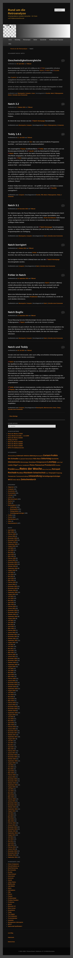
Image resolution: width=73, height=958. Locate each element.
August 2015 (11, 787)
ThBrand (29, 63)
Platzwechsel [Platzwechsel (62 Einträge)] (39, 465)
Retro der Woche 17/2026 (15, 433)
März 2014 (11, 821)
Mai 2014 (10, 817)
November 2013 (12, 829)
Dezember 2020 (12, 658)
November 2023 (12, 588)
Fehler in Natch (17, 275)
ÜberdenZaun (12, 519)
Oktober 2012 (12, 855)
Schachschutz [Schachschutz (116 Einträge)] (39, 473)
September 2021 (12, 640)
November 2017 (12, 732)
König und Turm (12, 439)
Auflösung (13, 507)
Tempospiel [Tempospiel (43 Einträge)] (52, 473)
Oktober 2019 (12, 686)
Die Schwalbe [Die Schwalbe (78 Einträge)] (13, 459)
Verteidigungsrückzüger (17, 513)
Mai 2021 (10, 648)
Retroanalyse (26, 39)
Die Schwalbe (12, 870)
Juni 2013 (11, 839)
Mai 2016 (10, 769)
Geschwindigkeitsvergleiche (24, 60)
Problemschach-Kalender (56, 39)
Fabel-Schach (12, 874)
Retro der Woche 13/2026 (15, 445)
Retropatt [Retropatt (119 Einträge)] (56, 469)
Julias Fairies (12, 882)
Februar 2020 (12, 678)
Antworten (60, 125)
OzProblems (11, 890)
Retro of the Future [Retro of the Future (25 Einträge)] (47, 469)
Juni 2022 (11, 622)
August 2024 (11, 570)
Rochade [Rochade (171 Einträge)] (12, 472)
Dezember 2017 (12, 730)
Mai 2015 (10, 793)
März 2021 (11, 652)
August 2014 (11, 811)
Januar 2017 (11, 752)
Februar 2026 (12, 534)
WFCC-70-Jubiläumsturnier (16, 447)
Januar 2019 (11, 704)
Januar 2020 (11, 680)
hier (31, 142)
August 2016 (11, 763)
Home (10, 39)
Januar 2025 (11, 560)
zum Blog (10, 933)
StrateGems (11, 910)
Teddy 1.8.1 (14, 134)
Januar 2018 (11, 728)
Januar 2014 (11, 825)
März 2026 (11, 532)
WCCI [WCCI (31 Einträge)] (14, 479)
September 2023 (12, 592)
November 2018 (12, 708)
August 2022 (11, 618)
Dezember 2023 (12, 586)
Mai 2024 (10, 576)
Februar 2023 (12, 606)
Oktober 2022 (12, 614)
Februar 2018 (12, 726)
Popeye (23, 149)
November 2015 (12, 781)
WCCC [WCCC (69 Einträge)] (10, 479)
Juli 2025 (10, 548)
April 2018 (11, 722)
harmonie (11, 878)
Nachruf (10, 501)
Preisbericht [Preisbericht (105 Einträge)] (50, 465)
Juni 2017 (11, 742)
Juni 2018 (11, 718)
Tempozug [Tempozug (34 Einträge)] (59, 473)
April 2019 (11, 698)
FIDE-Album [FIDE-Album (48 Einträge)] (37, 458)
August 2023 (11, 594)
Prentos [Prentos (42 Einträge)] (57, 465)
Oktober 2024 (12, 566)
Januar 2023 (11, 608)
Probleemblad (12, 898)
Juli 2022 (10, 620)
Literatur (10, 495)
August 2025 (11, 546)
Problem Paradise (13, 900)
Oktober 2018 (12, 710)
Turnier (10, 517)
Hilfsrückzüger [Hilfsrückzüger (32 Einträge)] (24, 462)
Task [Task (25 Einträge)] (47, 472)
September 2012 (12, 857)
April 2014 (11, 819)
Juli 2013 (10, 837)
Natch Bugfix (15, 312)
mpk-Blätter (11, 886)
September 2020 (12, 664)
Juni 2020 (11, 670)
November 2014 (12, 805)
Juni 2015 (11, 791)
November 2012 (12, 853)
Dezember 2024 (12, 562)
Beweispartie (21, 93)
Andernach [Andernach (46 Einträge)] (19, 455)
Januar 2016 (11, 777)
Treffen (10, 515)
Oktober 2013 (12, 831)
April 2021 (11, 650)
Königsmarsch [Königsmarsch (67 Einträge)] (41, 462)
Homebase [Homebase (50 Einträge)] (32, 462)
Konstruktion (12, 493)
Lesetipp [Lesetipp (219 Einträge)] (51, 462)
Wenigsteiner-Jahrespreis (15, 922)
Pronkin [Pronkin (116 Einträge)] (11, 469)
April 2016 (11, 771)
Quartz (10, 904)
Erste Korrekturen (50, 217)
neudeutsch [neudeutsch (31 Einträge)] (26, 465)
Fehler (34, 252)
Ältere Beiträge (13, 416)
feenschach (11, 876)
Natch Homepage (39, 121)
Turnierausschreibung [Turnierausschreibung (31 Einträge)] (22, 476)
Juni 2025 (11, 550)
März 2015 (11, 797)
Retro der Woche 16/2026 (15, 437)
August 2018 (11, 714)
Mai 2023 (10, 600)
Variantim (11, 920)
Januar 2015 (11, 801)
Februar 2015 (12, 799)
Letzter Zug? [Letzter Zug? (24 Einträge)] (60, 462)
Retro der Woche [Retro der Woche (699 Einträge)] (31, 468)
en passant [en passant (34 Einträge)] (22, 458)
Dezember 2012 (12, 851)
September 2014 (12, 809)
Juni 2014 (11, 815)
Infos (9, 44)
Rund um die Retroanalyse (18, 48)
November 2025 (12, 540)
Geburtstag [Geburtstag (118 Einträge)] (46, 458)
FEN (19, 158)
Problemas (11, 902)
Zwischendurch (12, 523)
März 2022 (11, 628)
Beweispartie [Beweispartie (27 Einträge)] (39, 455)
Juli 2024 (10, 572)
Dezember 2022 (12, 610)
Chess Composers (13, 864)
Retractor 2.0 (11, 906)
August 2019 (11, 690)
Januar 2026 (11, 536)
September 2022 (12, 616)
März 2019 (11, 700)
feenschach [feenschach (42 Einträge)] (29, 458)
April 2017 (11, 747)
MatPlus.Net (11, 884)
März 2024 (11, 580)
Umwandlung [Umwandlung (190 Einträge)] (35, 476)
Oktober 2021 (12, 638)
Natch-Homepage (54, 259)
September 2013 (12, 833)
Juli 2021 (10, 644)
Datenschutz (11, 941)
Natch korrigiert (17, 244)
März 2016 (11, 773)
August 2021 (11, 642)
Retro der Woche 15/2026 (15, 441)
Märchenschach (48, 407)
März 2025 (11, 556)
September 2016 (12, 761)
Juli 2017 (10, 740)
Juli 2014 (10, 813)
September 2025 (12, 544)
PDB (43, 68)
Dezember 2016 (12, 754)
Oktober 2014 (12, 807)
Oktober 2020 (12, 662)
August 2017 (11, 738)
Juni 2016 (11, 767)
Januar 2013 (11, 849)
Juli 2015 (10, 789)
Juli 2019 (10, 692)
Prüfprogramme (59, 93)
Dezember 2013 (12, 827)
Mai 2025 (10, 552)
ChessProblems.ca (13, 866)
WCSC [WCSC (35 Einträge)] (18, 479)
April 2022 (11, 626)
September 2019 (12, 688)
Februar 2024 (12, 582)
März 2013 (11, 845)
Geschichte (43, 39)
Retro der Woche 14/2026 (15, 443)
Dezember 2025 (12, 538)
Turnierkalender (12, 918)
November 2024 (12, 564)
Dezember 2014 (12, 803)
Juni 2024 (11, 574)
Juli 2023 (10, 596)
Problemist (33, 296)
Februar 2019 (12, 702)
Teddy (41, 149)
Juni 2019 (11, 694)
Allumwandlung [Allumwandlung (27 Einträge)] (12, 455)
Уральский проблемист (15, 926)
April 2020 (11, 674)
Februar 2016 (12, 775)
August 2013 (11, 835)
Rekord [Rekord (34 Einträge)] (17, 469)
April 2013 (11, 843)
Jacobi (31, 151)
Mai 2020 (10, 672)
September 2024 (12, 568)
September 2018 (12, 712)
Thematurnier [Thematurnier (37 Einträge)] (12, 476)
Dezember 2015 (12, 779)
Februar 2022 (12, 630)
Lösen (33, 93)
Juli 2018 (10, 716)
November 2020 (12, 660)
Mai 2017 (10, 745)
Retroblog (17, 39)
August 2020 (11, 666)
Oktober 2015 (12, 783)
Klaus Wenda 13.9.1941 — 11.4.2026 (18, 435)
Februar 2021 (12, 654)
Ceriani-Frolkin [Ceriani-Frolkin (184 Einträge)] (50, 455)
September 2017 (12, 736)
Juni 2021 (11, 646)
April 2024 (11, 578)
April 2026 (11, 530)
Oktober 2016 (12, 758)
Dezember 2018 (12, 706)
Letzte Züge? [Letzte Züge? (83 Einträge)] (13, 465)
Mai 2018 (10, 720)
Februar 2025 (12, 558)
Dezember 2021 (12, 634)
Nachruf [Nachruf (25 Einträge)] (20, 465)
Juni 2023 (11, 598)
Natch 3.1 (13, 205)
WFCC (10, 924)
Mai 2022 (10, 624)
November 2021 (12, 636)
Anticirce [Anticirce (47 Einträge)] (27, 455)
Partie (9, 503)
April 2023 (11, 602)
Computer (28, 93)
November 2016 (12, 756)
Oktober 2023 (12, 590)
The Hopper (11, 914)
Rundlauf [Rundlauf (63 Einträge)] (20, 473)
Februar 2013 (12, 847)
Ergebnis (14, 77)
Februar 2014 (12, 823)
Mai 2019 (10, 696)
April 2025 (11, 554)
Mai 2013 (10, 841)
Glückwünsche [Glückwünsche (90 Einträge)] (14, 462)
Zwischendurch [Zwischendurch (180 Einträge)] (28, 479)
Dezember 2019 (12, 682)
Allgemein (11, 487)
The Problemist (12, 916)
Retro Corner (12, 908)
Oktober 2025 (12, 542)
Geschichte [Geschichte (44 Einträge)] (55, 458)
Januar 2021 (11, 656)
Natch (48, 70)
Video (9, 521)
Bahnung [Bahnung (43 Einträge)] (33, 455)
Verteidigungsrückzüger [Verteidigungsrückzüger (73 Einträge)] (51, 476)
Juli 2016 (10, 765)
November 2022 (12, 612)
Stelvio (35, 39)
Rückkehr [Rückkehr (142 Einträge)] (28, 472)
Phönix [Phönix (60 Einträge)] (32, 465)
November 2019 (12, 684)
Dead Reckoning (13, 868)
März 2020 (11, 676)
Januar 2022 (11, 632)
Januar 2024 (11, 584)
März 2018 (11, 724)
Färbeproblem (14, 511)
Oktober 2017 (12, 734)
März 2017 (11, 748)
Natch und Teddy (18, 347)
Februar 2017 (12, 750)
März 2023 (11, 604)
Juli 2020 (10, 668)
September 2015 (12, 785)
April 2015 (11, 795)
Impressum (11, 937)
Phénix (10, 894)
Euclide (57, 70)
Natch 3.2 (13, 103)
